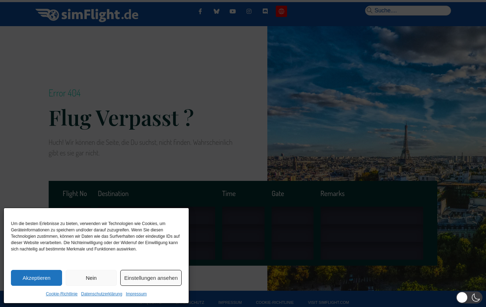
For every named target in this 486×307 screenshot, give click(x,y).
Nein (91, 278)
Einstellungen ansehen (151, 278)
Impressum (136, 293)
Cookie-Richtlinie (62, 293)
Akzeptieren (36, 278)
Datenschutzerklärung (101, 293)
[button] (469, 297)
